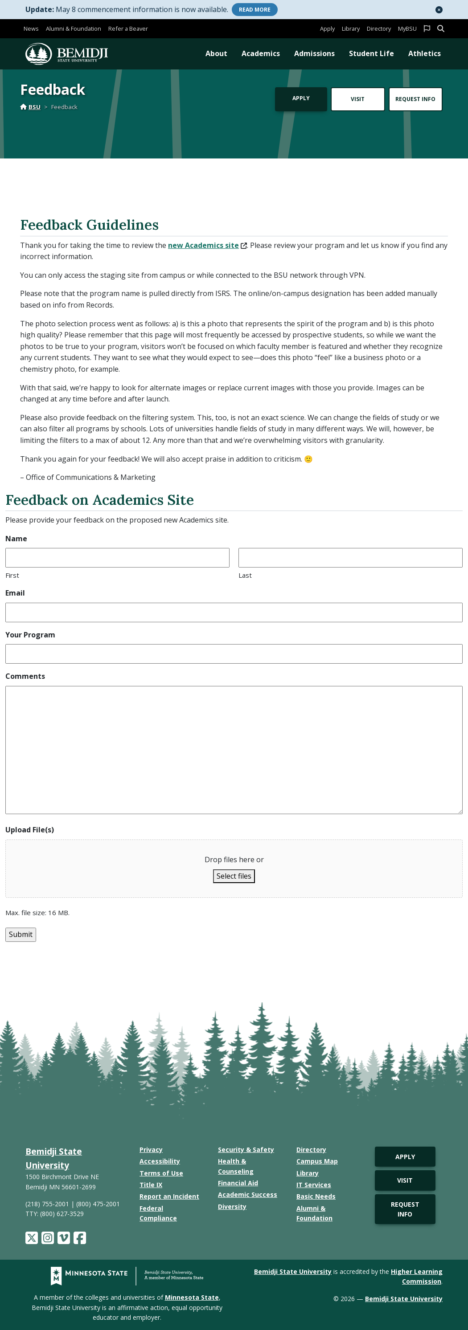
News (31, 28)
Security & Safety (246, 1149)
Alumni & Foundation (73, 28)
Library (351, 28)
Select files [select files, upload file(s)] (234, 876)
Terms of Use (161, 1173)
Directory (379, 28)
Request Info (415, 99)
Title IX (151, 1184)
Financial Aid (238, 1183)
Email (15, 593)
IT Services (313, 1184)
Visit (358, 99)
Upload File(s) (29, 830)
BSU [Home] (30, 107)
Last (245, 575)
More (255, 9)
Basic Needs (316, 1196)
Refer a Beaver (128, 28)
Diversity (232, 1206)
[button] (439, 9)
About (216, 53)
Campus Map (317, 1161)
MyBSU (407, 28)
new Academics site (207, 245)
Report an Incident (169, 1196)
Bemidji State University (293, 1271)
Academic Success (247, 1194)
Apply (327, 28)
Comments (25, 676)
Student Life (371, 53)
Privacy (151, 1149)
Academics (261, 53)
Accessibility (160, 1161)
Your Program (30, 635)
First (12, 575)
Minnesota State (192, 1297)
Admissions (314, 53)
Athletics (424, 53)
